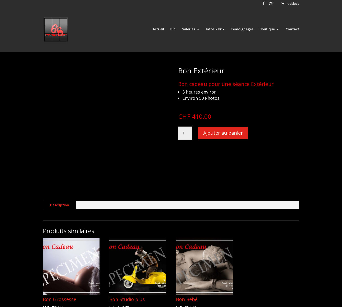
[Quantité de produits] (185, 133)
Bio (173, 30)
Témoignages (242, 30)
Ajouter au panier (223, 133)
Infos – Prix (215, 30)
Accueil (158, 30)
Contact (292, 30)
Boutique (267, 30)
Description (59, 156)
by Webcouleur (85, 300)
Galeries (188, 30)
